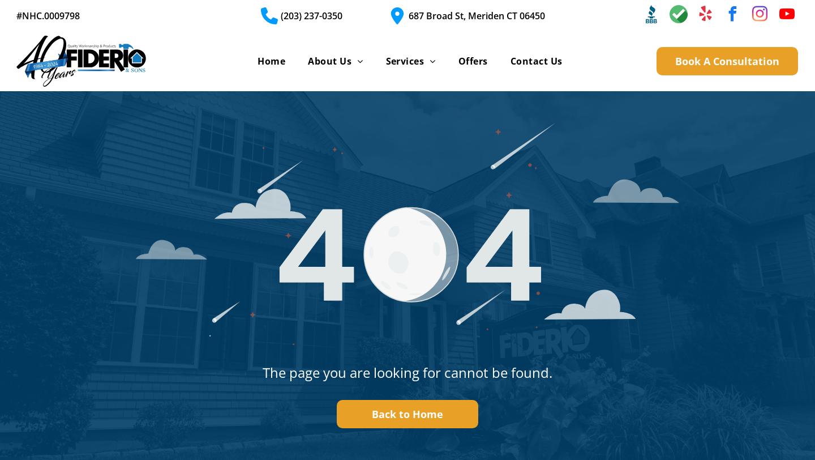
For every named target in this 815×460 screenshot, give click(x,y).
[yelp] (705, 15)
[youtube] (787, 15)
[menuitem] (271, 61)
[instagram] (760, 15)
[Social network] (651, 15)
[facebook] (733, 15)
